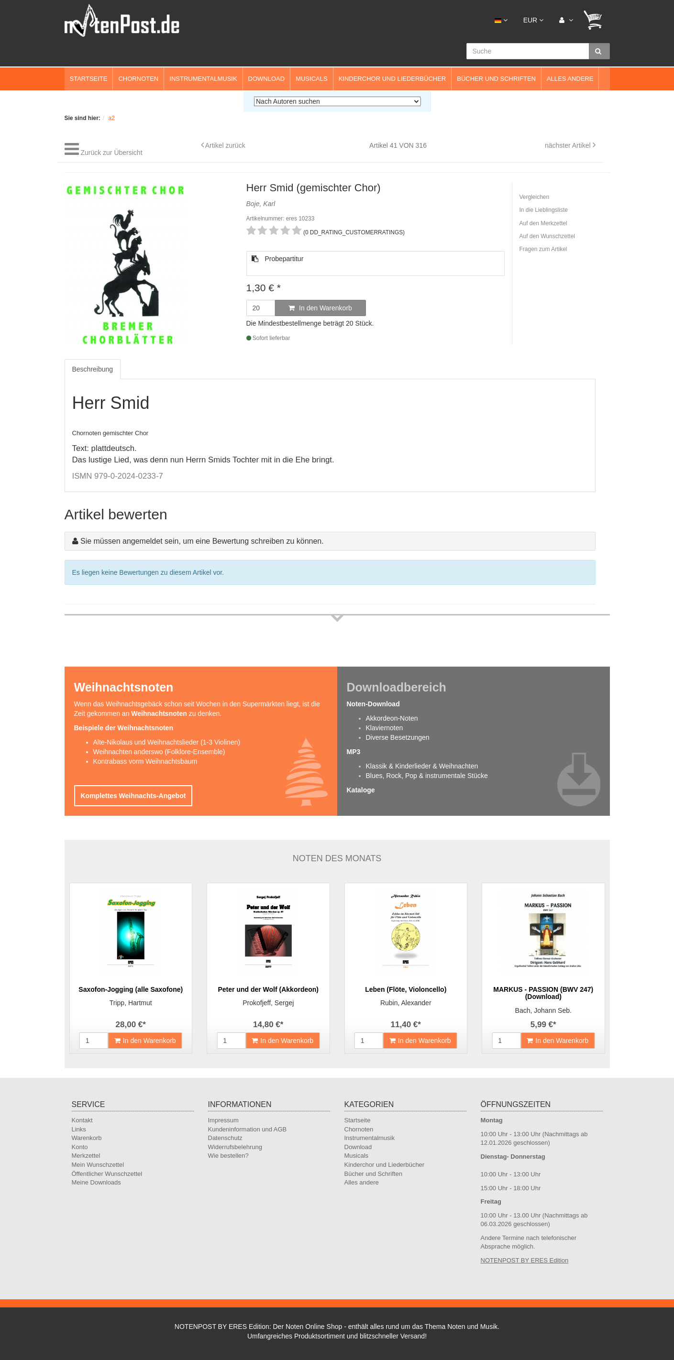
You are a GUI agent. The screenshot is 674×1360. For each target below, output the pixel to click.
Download (266, 78)
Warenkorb (87, 1137)
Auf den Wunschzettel (547, 236)
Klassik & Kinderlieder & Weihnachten (422, 766)
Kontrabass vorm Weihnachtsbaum (145, 761)
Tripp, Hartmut (131, 1003)
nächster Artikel (569, 145)
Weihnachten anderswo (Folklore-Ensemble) (159, 752)
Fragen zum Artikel (543, 249)
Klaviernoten (384, 728)
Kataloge (361, 790)
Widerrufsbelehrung (235, 1147)
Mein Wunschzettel (98, 1164)
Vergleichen (534, 197)
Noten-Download (373, 704)
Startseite (89, 78)
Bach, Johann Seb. (543, 1010)
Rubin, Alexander (405, 1003)
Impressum (223, 1120)
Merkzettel (86, 1155)
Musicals (311, 78)
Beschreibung (92, 369)
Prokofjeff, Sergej (268, 1003)
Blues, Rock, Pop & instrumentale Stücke (427, 775)
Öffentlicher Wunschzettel (107, 1173)
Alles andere (570, 78)
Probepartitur (278, 259)
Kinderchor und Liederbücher (392, 78)
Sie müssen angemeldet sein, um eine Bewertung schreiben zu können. (202, 541)
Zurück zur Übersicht (111, 152)
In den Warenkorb (320, 308)
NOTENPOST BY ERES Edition (525, 1260)
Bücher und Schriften (496, 78)
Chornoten (138, 78)
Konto (80, 1147)
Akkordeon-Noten (392, 718)
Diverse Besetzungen (398, 737)
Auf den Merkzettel (543, 223)
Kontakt (82, 1120)
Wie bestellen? (228, 1155)
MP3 (354, 752)
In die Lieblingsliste (543, 210)
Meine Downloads (96, 1182)
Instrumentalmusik (203, 78)
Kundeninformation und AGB (247, 1129)
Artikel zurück (225, 145)
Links (79, 1129)
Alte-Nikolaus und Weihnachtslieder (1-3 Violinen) (167, 742)
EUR (533, 20)
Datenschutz (225, 1137)
